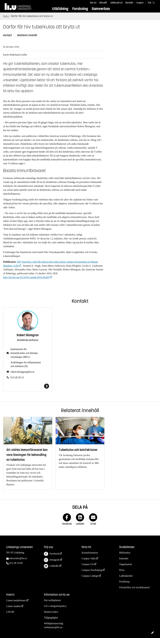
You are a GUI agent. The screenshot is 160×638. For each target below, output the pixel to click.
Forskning (80, 8)
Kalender (123, 558)
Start (6, 16)
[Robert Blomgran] (27, 386)
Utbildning (60, 8)
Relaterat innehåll (27, 35)
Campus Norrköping (92, 570)
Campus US (88, 564)
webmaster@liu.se (53, 627)
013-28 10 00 (15, 563)
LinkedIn (51, 566)
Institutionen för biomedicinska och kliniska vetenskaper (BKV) (24, 353)
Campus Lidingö (90, 575)
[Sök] (150, 2)
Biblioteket (124, 552)
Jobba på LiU (116, 2)
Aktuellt (103, 2)
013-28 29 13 (17, 377)
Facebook (51, 554)
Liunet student (13, 606)
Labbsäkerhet (126, 575)
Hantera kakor (51, 611)
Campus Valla (88, 558)
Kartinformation (90, 552)
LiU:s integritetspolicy (55, 606)
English (140, 2)
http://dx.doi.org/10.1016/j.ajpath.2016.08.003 (26, 277)
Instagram (52, 560)
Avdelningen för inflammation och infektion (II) (25, 364)
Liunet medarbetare (16, 600)
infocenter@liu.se (18, 558)
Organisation (125, 564)
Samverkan (101, 8)
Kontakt (129, 2)
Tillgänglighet (51, 617)
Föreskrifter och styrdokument (134, 587)
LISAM (10, 611)
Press (122, 570)
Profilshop (124, 581)
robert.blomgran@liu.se (22, 371)
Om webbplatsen (52, 600)
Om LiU (93, 2)
